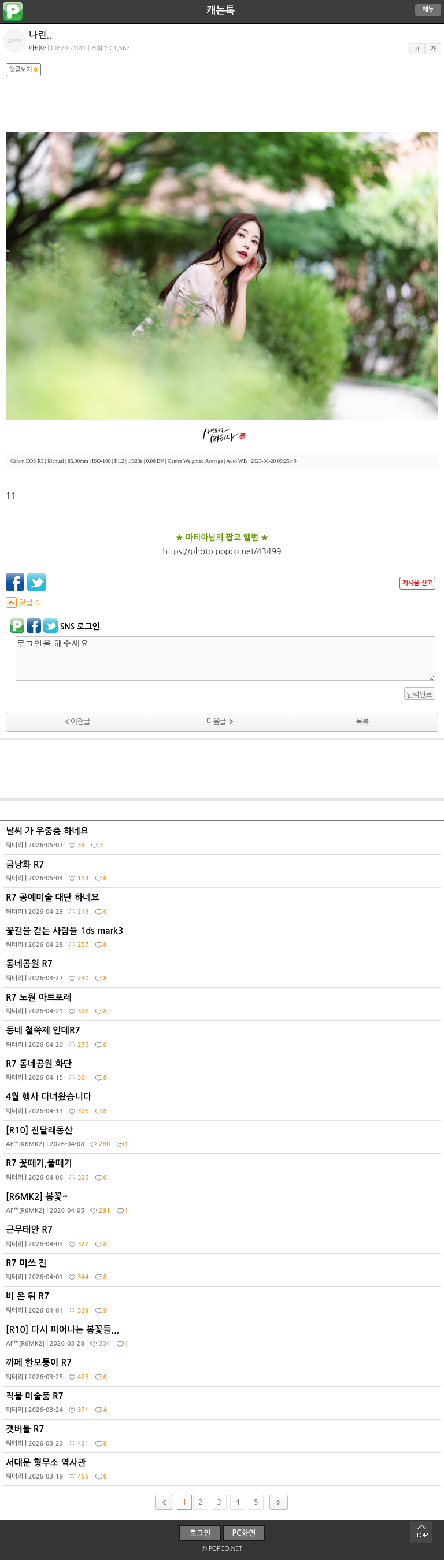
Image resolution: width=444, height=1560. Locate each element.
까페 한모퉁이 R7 (223, 1372)
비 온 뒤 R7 (223, 1306)
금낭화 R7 (223, 874)
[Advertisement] (222, 769)
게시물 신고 (417, 583)
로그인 (200, 1533)
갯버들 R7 (223, 1438)
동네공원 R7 (223, 973)
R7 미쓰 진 (223, 1273)
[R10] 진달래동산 (223, 1140)
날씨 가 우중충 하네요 (223, 840)
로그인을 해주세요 (225, 658)
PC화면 (244, 1533)
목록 (362, 721)
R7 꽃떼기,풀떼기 (223, 1173)
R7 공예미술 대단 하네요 (223, 907)
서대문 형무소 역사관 (223, 1472)
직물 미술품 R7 (223, 1406)
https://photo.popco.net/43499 (222, 551)
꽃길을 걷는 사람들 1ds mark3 (223, 940)
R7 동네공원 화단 (223, 1073)
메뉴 (428, 9)
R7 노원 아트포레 (223, 1007)
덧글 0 (23, 602)
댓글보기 (23, 69)
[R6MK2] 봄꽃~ (223, 1206)
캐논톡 (220, 10)
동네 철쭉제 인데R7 (223, 1040)
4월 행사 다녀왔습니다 (223, 1106)
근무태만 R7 (223, 1239)
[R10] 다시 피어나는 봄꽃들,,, (223, 1339)
